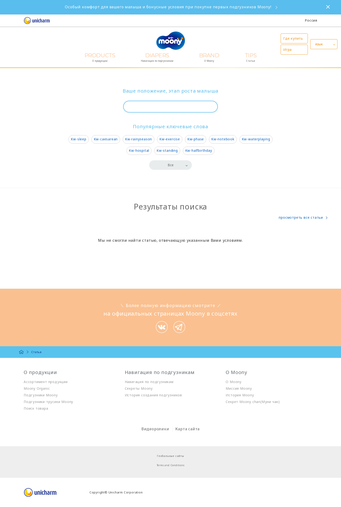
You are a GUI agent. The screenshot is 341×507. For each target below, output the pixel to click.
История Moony (240, 395)
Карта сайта (187, 428)
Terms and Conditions (170, 465)
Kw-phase (195, 139)
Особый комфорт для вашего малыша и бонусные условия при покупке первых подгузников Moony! (168, 6)
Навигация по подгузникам (149, 381)
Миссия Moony (239, 388)
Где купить (293, 38)
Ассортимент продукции (46, 381)
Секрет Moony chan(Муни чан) (253, 401)
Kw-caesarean (106, 139)
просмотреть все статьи (301, 217)
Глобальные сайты (170, 456)
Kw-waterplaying (256, 139)
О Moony (234, 381)
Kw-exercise (169, 139)
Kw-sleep (78, 139)
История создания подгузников (153, 395)
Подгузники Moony (41, 395)
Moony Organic (37, 388)
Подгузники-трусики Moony (48, 401)
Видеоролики (155, 428)
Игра (287, 49)
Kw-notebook (222, 139)
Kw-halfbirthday (198, 150)
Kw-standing (167, 150)
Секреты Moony (139, 388)
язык (319, 44)
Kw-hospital (139, 150)
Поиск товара (36, 408)
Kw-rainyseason (138, 139)
